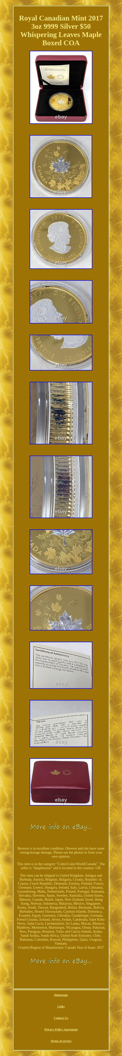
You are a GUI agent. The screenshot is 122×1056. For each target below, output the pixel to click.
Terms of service (61, 1041)
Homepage (61, 995)
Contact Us (61, 1018)
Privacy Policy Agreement (61, 1029)
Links (61, 1006)
